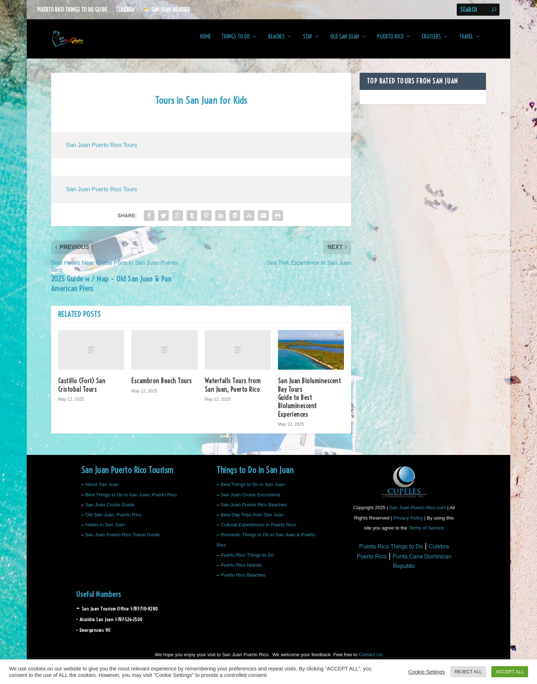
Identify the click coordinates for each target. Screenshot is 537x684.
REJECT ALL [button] (468, 671)
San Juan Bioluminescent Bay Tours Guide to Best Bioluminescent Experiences (309, 403)
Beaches (276, 42)
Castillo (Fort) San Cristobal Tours (82, 390)
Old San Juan (344, 42)
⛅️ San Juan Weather (166, 9)
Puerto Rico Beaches (243, 580)
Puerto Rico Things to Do (247, 560)
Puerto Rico (390, 42)
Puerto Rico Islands (241, 570)
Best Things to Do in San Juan (253, 489)
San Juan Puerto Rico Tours (101, 150)
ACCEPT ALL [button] (510, 671)
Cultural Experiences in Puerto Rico (258, 529)
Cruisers (431, 42)
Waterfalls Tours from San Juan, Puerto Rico (233, 390)
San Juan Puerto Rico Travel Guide (122, 539)
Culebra (125, 9)
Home (205, 42)
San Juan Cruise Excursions (250, 499)
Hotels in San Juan (105, 529)
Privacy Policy (408, 522)
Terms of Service (426, 532)
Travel (466, 42)
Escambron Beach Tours (161, 386)
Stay (307, 42)
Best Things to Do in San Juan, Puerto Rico (131, 499)
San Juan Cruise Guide (110, 509)
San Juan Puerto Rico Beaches (254, 509)
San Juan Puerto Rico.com (417, 512)
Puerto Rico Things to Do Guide (72, 9)
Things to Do (236, 42)
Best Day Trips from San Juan (252, 519)
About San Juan (102, 489)
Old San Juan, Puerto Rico (113, 519)
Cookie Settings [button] (426, 672)
